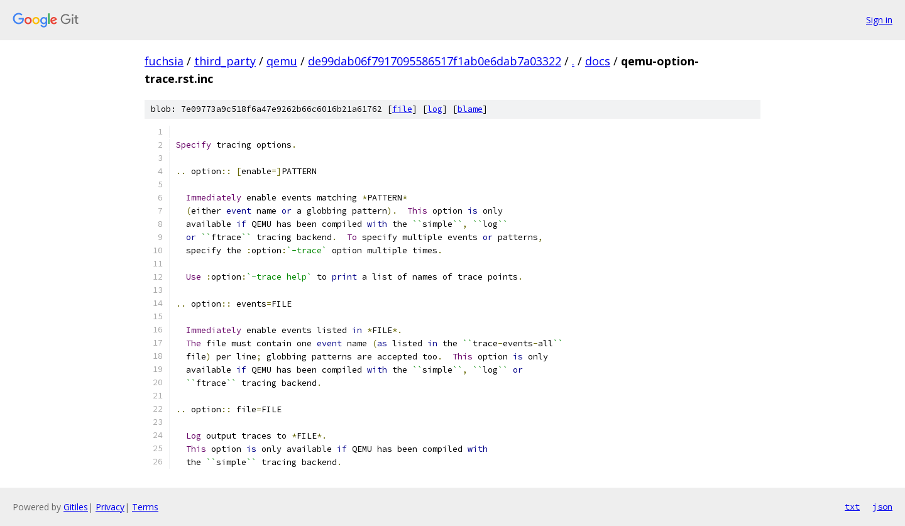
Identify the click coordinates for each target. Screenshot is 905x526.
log (434, 109)
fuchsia (164, 60)
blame (470, 109)
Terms (145, 507)
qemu (281, 60)
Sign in (879, 20)
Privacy (110, 507)
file (402, 109)
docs (597, 60)
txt (852, 506)
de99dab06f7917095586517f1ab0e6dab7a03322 (434, 60)
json (882, 506)
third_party (225, 60)
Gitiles (75, 507)
